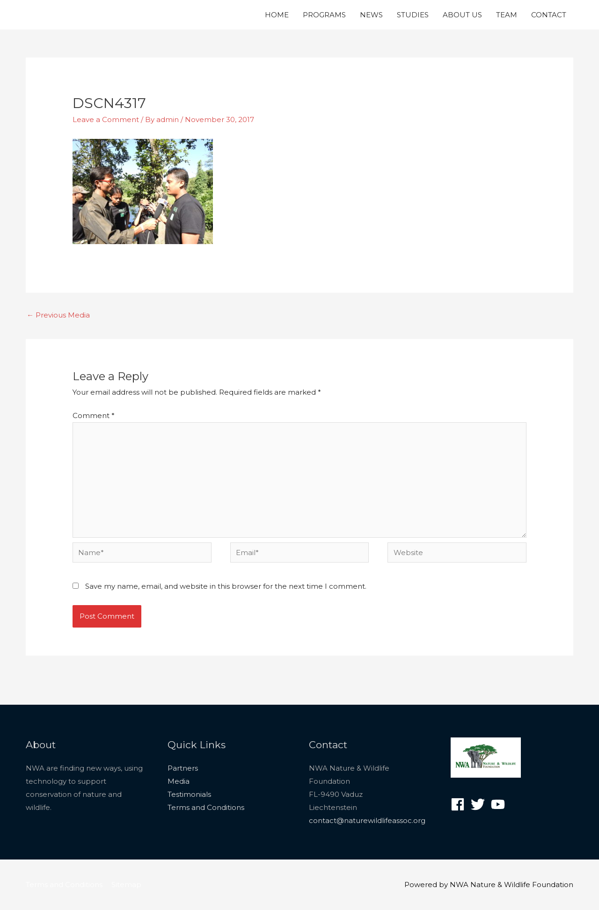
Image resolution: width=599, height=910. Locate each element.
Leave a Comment (106, 119)
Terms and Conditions (206, 807)
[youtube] (500, 804)
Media (179, 781)
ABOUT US (462, 14)
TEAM (506, 14)
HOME (277, 14)
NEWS (371, 14)
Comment (94, 415)
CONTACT (548, 14)
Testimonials (189, 794)
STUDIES (413, 14)
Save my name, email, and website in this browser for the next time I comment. (225, 586)
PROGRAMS (324, 14)
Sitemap (126, 884)
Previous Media (58, 315)
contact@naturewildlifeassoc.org (367, 820)
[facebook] (460, 804)
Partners (183, 768)
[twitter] (480, 804)
